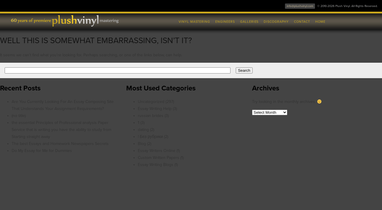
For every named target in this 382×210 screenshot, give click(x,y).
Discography (276, 22)
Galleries (249, 22)
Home (320, 22)
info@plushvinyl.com (300, 6)
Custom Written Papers (158, 157)
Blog (142, 143)
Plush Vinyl (68, 20)
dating (143, 129)
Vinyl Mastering (194, 22)
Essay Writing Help (155, 108)
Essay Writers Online (156, 150)
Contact (302, 22)
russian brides (150, 115)
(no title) (19, 115)
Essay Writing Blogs (155, 164)
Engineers (225, 22)
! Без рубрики (150, 136)
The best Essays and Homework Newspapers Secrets (60, 143)
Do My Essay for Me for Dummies (42, 150)
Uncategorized (151, 101)
